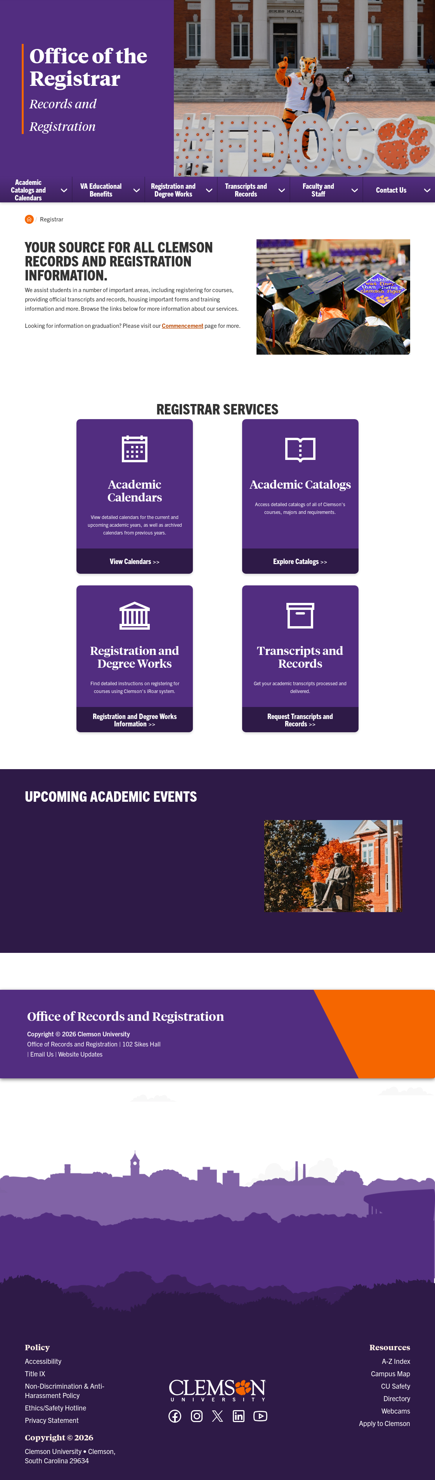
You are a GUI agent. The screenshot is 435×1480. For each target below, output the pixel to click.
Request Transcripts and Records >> (300, 719)
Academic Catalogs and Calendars (28, 189)
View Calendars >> (134, 561)
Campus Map (390, 1373)
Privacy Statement (52, 1420)
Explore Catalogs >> (300, 561)
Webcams (395, 1410)
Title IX (35, 1373)
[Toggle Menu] (421, 14)
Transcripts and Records (246, 189)
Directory (396, 1398)
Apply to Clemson (384, 1423)
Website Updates (80, 1054)
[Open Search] (394, 13)
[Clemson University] (66, 20)
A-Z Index (396, 1360)
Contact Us (391, 189)
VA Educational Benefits (100, 189)
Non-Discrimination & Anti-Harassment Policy (64, 1390)
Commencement (182, 325)
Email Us (42, 1054)
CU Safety (395, 1385)
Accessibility (43, 1360)
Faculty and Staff (318, 189)
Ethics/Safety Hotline (55, 1407)
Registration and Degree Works (173, 189)
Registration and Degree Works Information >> (135, 719)
